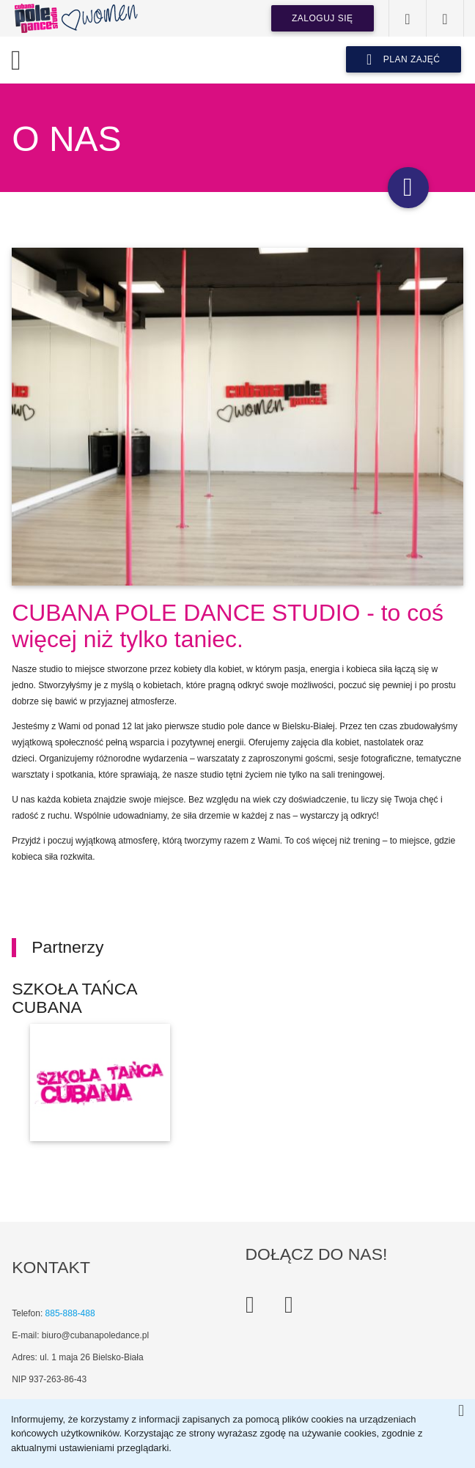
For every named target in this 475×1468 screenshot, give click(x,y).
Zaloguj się (322, 18)
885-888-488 (70, 1313)
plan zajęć (404, 59)
